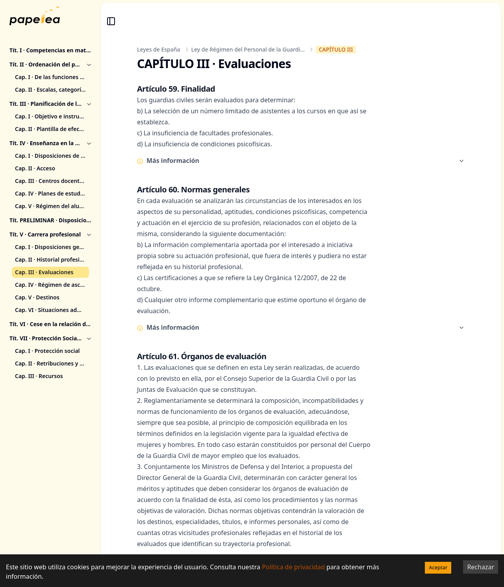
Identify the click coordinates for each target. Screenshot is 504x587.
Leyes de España (158, 49)
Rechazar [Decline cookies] (480, 567)
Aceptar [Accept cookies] (438, 567)
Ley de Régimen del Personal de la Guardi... (248, 49)
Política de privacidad (293, 567)
